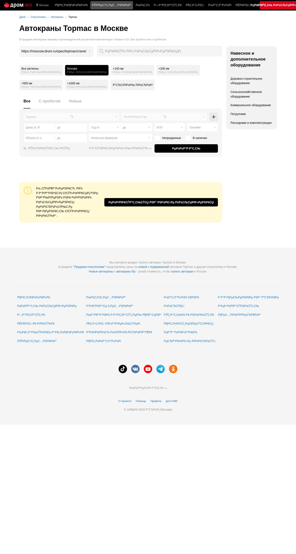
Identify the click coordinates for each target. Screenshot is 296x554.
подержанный (159, 266)
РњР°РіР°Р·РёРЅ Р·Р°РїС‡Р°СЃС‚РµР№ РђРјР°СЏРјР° (124, 314)
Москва (42, 5)
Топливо (195, 127)
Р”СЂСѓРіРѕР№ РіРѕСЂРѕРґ (133, 85)
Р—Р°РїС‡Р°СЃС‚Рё (168, 5)
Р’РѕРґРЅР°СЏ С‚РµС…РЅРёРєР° (109, 306)
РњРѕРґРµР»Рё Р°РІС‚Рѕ (148, 388)
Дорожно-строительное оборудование (246, 81)
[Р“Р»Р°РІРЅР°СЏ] (18, 5)
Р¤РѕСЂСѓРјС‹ (174, 306)
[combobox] (56, 51)
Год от (95, 127)
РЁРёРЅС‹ (243, 5)
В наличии (200, 138)
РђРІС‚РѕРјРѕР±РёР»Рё (71, 5)
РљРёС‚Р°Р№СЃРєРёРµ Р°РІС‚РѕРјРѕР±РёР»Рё (50, 332)
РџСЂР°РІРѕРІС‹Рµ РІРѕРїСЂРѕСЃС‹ (190, 341)
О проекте (125, 401)
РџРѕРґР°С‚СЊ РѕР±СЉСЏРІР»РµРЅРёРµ (47, 306)
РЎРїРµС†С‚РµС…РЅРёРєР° (37, 341)
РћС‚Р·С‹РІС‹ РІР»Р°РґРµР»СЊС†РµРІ (113, 323)
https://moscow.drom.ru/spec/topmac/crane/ (53, 51)
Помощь (141, 401)
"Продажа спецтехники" (89, 266)
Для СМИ (171, 401)
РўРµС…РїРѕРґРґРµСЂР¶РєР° (239, 314)
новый (142, 266)
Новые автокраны (101, 271)
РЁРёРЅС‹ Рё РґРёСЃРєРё (36, 323)
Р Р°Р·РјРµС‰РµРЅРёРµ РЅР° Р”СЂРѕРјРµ (248, 297)
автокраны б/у (125, 271)
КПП (159, 127)
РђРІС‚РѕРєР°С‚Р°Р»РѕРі (103, 341)
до (124, 127)
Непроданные (171, 138)
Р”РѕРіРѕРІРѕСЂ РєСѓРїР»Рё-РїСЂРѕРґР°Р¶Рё (119, 332)
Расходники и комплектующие (251, 122)
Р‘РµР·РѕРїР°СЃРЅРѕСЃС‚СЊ (238, 306)
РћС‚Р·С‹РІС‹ (195, 5)
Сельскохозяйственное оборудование (246, 94)
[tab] (27, 103)
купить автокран (183, 271)
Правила (155, 401)
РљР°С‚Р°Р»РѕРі (219, 5)
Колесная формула (104, 138)
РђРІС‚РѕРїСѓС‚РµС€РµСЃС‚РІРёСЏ (188, 323)
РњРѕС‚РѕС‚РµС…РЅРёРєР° (106, 297)
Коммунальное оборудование (251, 105)
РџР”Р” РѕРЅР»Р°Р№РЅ (180, 332)
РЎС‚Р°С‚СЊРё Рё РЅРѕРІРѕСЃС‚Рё (189, 314)
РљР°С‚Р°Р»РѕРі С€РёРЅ (181, 297)
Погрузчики (238, 114)
